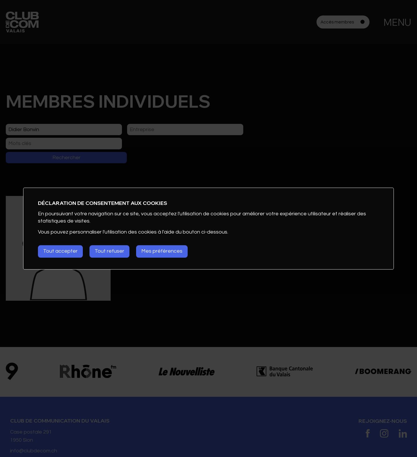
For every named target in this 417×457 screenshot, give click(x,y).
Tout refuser (110, 251)
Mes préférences (162, 251)
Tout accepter (60, 251)
